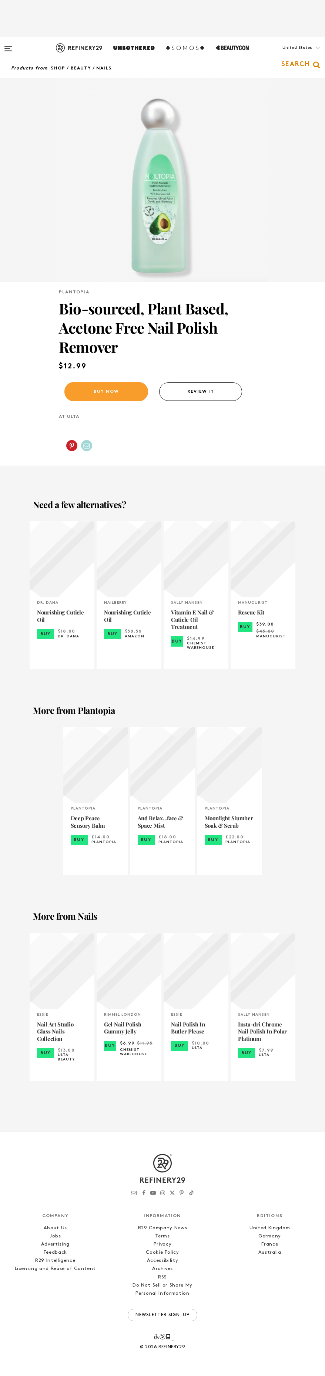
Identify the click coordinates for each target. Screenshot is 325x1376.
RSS (162, 1277)
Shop (58, 68)
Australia (269, 1252)
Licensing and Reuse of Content (55, 1268)
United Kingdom (269, 1228)
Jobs (55, 1236)
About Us (55, 1228)
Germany (269, 1236)
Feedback (55, 1252)
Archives (162, 1268)
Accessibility (162, 1260)
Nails (103, 68)
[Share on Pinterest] (71, 445)
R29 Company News (162, 1228)
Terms (162, 1236)
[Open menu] (8, 45)
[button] (288, 55)
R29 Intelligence (55, 1260)
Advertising (55, 1244)
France (269, 1244)
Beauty (81, 68)
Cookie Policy (162, 1252)
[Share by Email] (86, 445)
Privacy (163, 1244)
